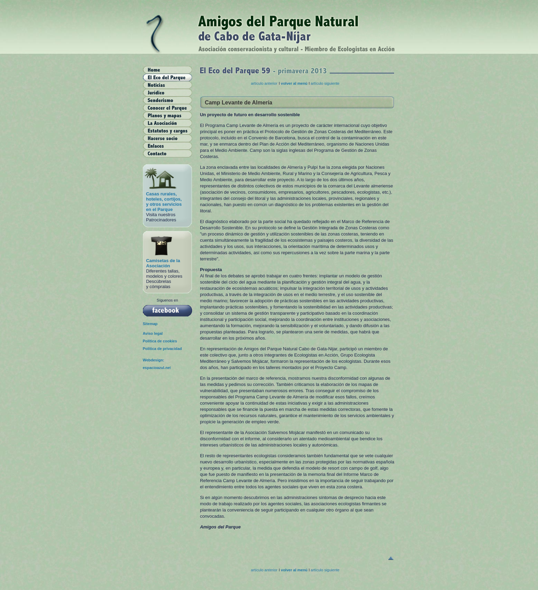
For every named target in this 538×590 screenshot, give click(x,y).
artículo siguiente (325, 83)
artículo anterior (264, 83)
